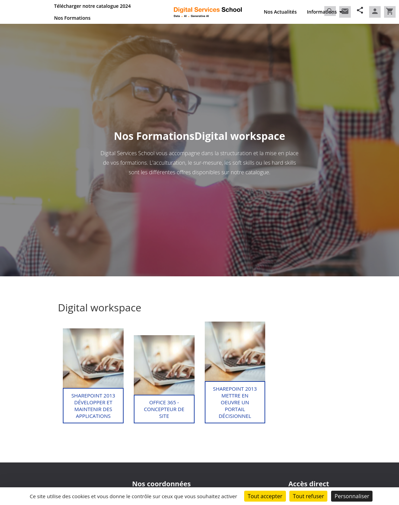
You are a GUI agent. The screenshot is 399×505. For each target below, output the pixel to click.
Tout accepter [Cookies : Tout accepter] (265, 496)
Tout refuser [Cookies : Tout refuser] (308, 496)
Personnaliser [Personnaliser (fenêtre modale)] (351, 496)
